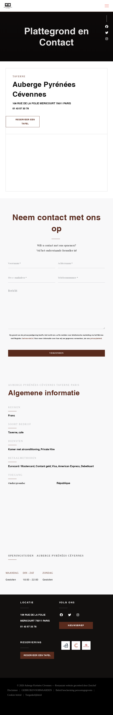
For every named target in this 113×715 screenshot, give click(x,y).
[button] (106, 6)
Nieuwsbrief (76, 625)
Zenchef (92, 685)
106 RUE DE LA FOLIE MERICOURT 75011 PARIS (59, 103)
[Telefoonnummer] (81, 277)
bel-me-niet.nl (27, 338)
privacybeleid (96, 338)
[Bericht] (56, 308)
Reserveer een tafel (25, 121)
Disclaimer (14, 691)
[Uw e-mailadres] (31, 277)
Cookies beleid (16, 695)
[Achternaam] (81, 263)
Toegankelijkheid (33, 695)
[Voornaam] (31, 263)
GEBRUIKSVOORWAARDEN (39, 691)
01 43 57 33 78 (20, 108)
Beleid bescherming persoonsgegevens (76, 691)
